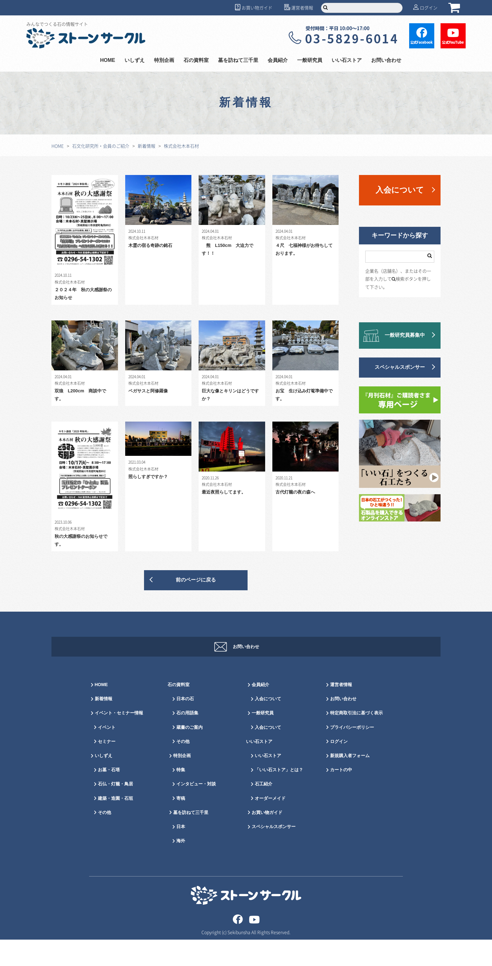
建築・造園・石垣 (115, 824)
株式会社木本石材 (181, 146)
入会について (400, 190)
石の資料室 (196, 60)
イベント (106, 753)
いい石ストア (347, 60)
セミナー (106, 768)
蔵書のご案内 (189, 753)
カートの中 (341, 796)
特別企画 (164, 60)
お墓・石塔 (109, 796)
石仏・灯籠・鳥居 (115, 810)
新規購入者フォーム (350, 782)
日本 (180, 853)
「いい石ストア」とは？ (279, 796)
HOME (107, 60)
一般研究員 (309, 60)
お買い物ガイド (257, 7)
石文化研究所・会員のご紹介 (100, 146)
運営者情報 (302, 7)
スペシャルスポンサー (400, 367)
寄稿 (180, 824)
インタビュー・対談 (196, 810)
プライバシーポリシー (352, 753)
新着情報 (146, 146)
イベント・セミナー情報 (119, 739)
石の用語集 (187, 739)
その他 (104, 839)
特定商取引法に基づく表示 (356, 739)
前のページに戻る (196, 580)
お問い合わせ (386, 60)
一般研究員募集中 (405, 335)
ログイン (428, 7)
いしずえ (135, 60)
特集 (180, 796)
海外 (180, 867)
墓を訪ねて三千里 (238, 60)
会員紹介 (278, 60)
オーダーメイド (270, 824)
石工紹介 (263, 810)
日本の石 (185, 725)
